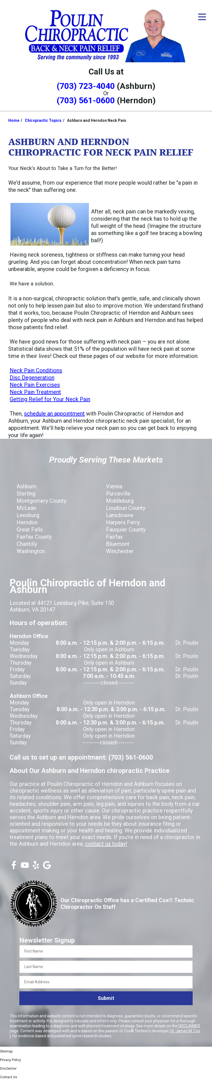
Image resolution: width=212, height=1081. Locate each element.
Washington (31, 551)
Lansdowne (120, 515)
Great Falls (30, 529)
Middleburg (120, 500)
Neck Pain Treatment (35, 392)
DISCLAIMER (189, 1026)
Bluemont (117, 544)
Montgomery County (41, 500)
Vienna (114, 486)
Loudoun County (125, 508)
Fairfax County (34, 536)
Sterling (26, 493)
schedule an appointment (54, 413)
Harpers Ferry (123, 522)
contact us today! (106, 843)
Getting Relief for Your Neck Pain (50, 399)
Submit (106, 998)
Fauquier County (125, 529)
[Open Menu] (202, 16)
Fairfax (114, 536)
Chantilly (27, 544)
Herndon (27, 522)
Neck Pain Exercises (35, 384)
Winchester (120, 551)
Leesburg (28, 515)
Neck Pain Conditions (36, 370)
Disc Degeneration (32, 377)
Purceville (118, 493)
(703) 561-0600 (86, 100)
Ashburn (26, 486)
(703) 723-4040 (86, 86)
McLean (26, 508)
